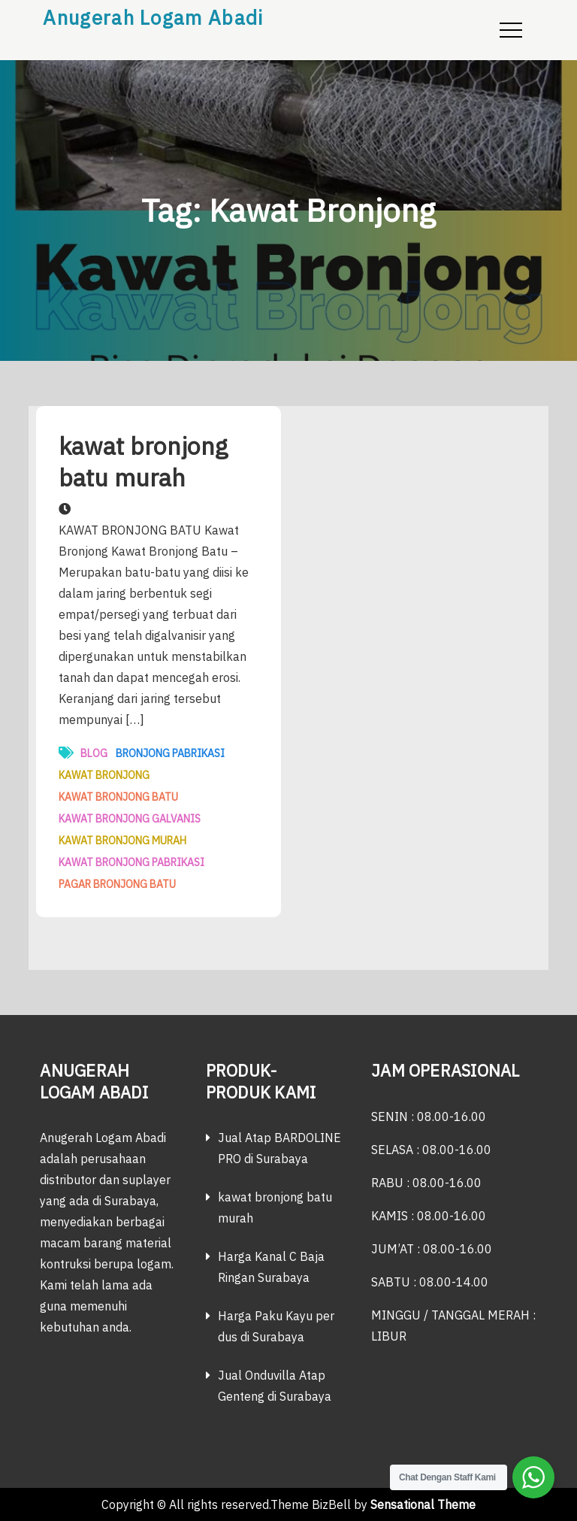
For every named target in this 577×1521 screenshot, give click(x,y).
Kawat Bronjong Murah (122, 840)
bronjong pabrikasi (170, 753)
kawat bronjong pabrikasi (131, 862)
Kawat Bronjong (104, 775)
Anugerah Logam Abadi (153, 17)
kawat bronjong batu (118, 797)
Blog (93, 753)
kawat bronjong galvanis (130, 819)
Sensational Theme (423, 1504)
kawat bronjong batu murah (143, 461)
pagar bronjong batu (117, 884)
